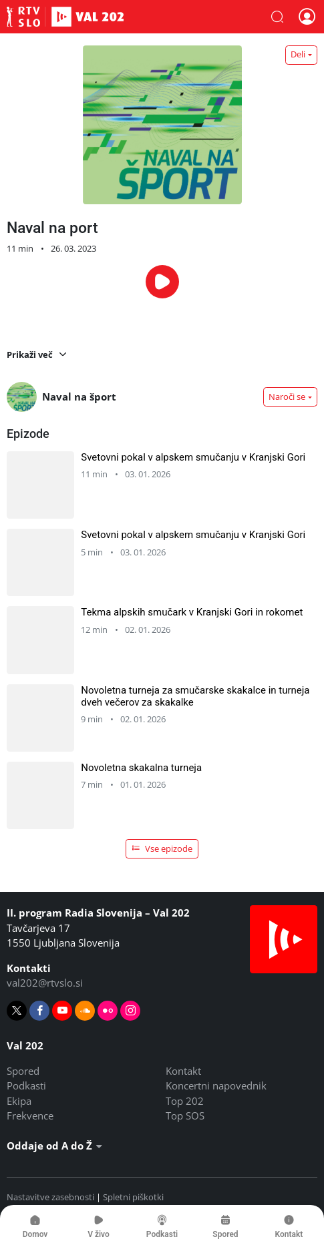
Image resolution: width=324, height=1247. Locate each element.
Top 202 (185, 1100)
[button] (277, 16)
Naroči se (287, 397)
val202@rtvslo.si (45, 982)
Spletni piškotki (133, 1197)
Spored (23, 1070)
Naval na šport (61, 397)
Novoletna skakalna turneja (141, 768)
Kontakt (183, 1070)
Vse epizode (162, 848)
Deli (298, 54)
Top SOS (185, 1115)
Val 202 (65, 17)
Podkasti (26, 1085)
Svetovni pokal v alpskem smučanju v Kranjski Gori (193, 457)
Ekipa (19, 1100)
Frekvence (30, 1115)
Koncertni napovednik (216, 1085)
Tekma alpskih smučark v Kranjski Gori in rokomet (192, 612)
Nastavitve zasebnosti (50, 1197)
